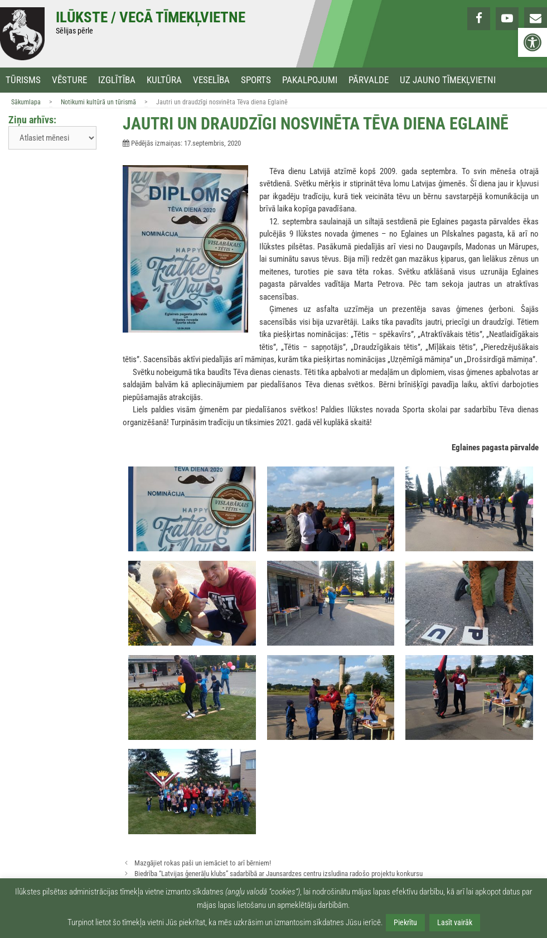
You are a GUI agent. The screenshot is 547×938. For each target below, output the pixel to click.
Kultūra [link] (164, 80)
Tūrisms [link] (23, 80)
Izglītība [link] (116, 80)
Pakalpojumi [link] (309, 80)
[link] (532, 42)
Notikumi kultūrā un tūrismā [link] (98, 102)
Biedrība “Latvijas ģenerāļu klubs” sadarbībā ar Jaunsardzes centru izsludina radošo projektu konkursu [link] (278, 873)
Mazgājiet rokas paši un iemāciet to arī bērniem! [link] (202, 863)
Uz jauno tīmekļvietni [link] (448, 80)
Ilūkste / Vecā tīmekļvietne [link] (150, 17)
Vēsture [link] (69, 80)
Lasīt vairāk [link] (454, 922)
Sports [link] (256, 80)
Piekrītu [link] (405, 922)
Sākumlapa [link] (26, 102)
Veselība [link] (211, 80)
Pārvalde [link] (368, 80)
